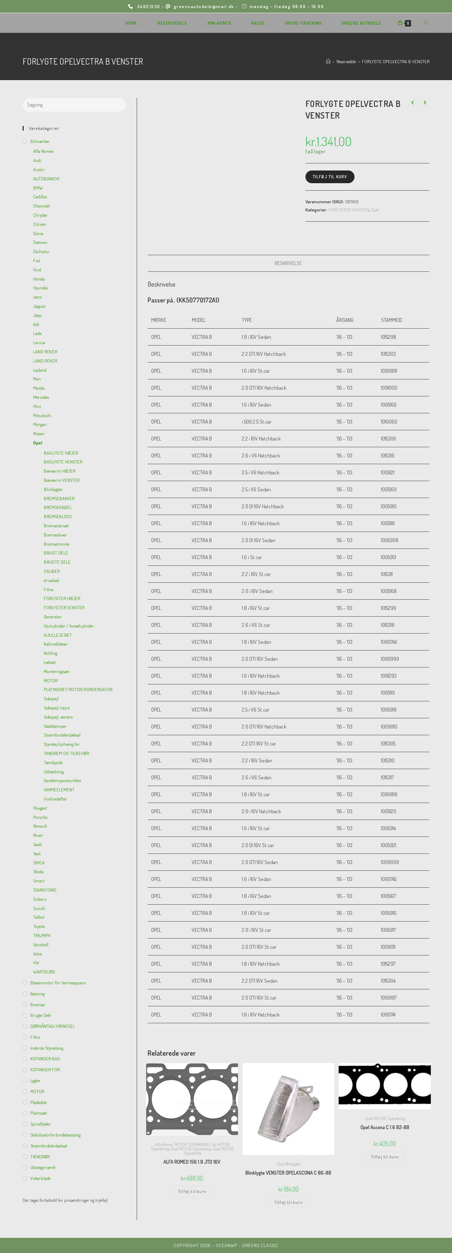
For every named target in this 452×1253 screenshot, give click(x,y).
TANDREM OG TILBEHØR (66, 753)
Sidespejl (51, 698)
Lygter (35, 1080)
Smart (38, 880)
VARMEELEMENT (59, 789)
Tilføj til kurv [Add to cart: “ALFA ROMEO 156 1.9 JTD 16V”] (192, 1191)
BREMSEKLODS (58, 516)
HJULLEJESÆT (58, 635)
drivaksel (51, 580)
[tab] (288, 263)
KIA (36, 324)
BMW (38, 188)
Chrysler (40, 215)
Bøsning (37, 993)
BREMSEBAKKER (59, 498)
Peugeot (40, 808)
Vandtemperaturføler (63, 780)
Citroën (39, 224)
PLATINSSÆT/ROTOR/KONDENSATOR (78, 689)
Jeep (37, 315)
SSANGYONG (44, 890)
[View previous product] (412, 103)
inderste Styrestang (46, 1048)
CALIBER (52, 571)
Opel (375, 209)
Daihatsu (41, 251)
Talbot (38, 917)
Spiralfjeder (40, 1124)
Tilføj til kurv (330, 176)
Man (37, 379)
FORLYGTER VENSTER (348, 209)
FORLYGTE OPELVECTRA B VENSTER (395, 61)
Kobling (50, 653)
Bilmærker (40, 141)
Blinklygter (293, 1164)
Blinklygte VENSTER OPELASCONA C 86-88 (288, 1173)
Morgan (40, 424)
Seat (37, 853)
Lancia (39, 342)
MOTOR (180, 1144)
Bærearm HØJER (59, 471)
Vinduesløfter (55, 799)
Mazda (38, 388)
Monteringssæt (56, 671)
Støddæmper (55, 726)
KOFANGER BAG (45, 1058)
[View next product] (424, 103)
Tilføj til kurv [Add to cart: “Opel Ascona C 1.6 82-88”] (385, 1156)
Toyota (39, 926)
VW (36, 962)
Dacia (38, 233)
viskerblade (40, 1178)
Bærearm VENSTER (61, 480)
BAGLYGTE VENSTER (63, 461)
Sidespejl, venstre (58, 717)
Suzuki (39, 908)
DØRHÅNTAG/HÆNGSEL (52, 1026)
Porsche (40, 817)
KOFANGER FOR (45, 1069)
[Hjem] (328, 61)
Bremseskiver (55, 535)
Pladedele (38, 1102)
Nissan (38, 433)
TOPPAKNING (198, 1144)
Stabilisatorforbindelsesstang (55, 1135)
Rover (38, 835)
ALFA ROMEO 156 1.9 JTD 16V (191, 1162)
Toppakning (159, 1148)
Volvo (37, 954)
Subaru (40, 899)
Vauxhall (40, 944)
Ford (37, 269)
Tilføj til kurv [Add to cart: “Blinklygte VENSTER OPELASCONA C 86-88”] (288, 1202)
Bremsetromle (56, 544)
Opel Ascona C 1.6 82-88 (385, 1127)
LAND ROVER (45, 351)
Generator (53, 616)
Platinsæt (38, 1113)
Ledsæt (50, 662)
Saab (216, 1148)
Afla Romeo (164, 1144)
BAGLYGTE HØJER (61, 453)
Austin (38, 169)
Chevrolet (41, 206)
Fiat (212, 1144)
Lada (37, 333)
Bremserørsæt (56, 525)
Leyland (40, 370)
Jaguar (39, 306)
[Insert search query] (74, 105)
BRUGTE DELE (57, 562)
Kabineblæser (56, 644)
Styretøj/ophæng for (62, 744)
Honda (39, 279)
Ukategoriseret (42, 1167)
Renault (40, 826)
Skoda (38, 871)
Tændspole (53, 762)
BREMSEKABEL (58, 507)
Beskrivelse (288, 263)
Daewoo (40, 242)
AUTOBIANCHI (46, 178)
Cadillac (40, 196)
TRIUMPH (41, 935)
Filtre (48, 589)
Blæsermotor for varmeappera (58, 982)
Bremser (38, 1004)
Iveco (37, 297)
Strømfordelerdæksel (62, 735)
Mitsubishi (42, 415)
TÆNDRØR (40, 1156)
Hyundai (40, 287)
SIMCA (38, 862)
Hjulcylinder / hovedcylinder (69, 626)
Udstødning (54, 771)
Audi (37, 160)
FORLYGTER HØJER (62, 598)
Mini (37, 406)
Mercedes (41, 397)
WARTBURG (44, 972)
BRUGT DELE (56, 553)
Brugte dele (40, 1015)
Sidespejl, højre (57, 708)
